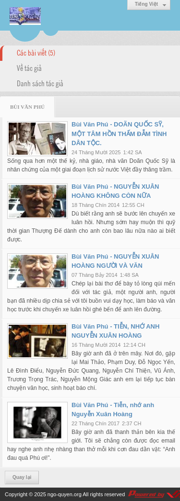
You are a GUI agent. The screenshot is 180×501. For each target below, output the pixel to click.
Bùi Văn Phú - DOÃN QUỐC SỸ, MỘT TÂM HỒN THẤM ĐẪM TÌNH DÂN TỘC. (119, 134)
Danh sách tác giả (40, 83)
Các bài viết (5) (36, 52)
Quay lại (21, 477)
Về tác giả (29, 67)
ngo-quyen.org (65, 494)
